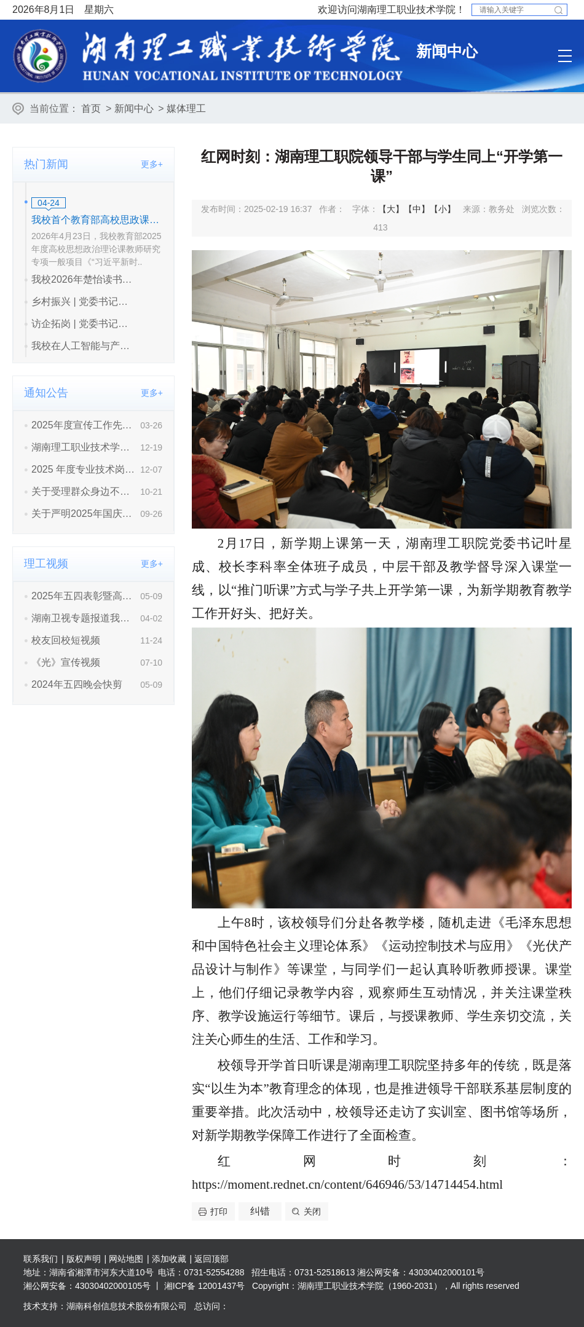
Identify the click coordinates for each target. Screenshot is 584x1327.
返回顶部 (211, 1259)
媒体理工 (186, 108)
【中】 (417, 209)
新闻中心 (134, 108)
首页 (91, 108)
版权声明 (83, 1259)
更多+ (152, 164)
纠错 (260, 1211)
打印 (218, 1211)
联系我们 (40, 1259)
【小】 (443, 209)
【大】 (391, 209)
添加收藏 (169, 1259)
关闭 (312, 1211)
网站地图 (126, 1259)
